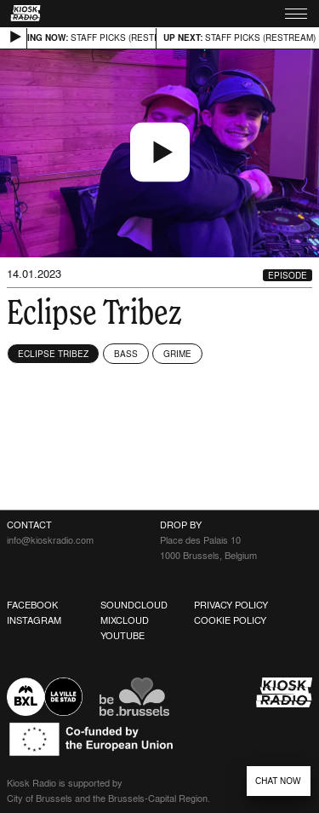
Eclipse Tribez (53, 354)
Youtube (122, 636)
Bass (126, 354)
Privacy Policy (231, 605)
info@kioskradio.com (50, 540)
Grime (177, 354)
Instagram (34, 620)
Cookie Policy (230, 620)
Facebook (32, 605)
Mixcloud (124, 620)
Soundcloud (134, 605)
